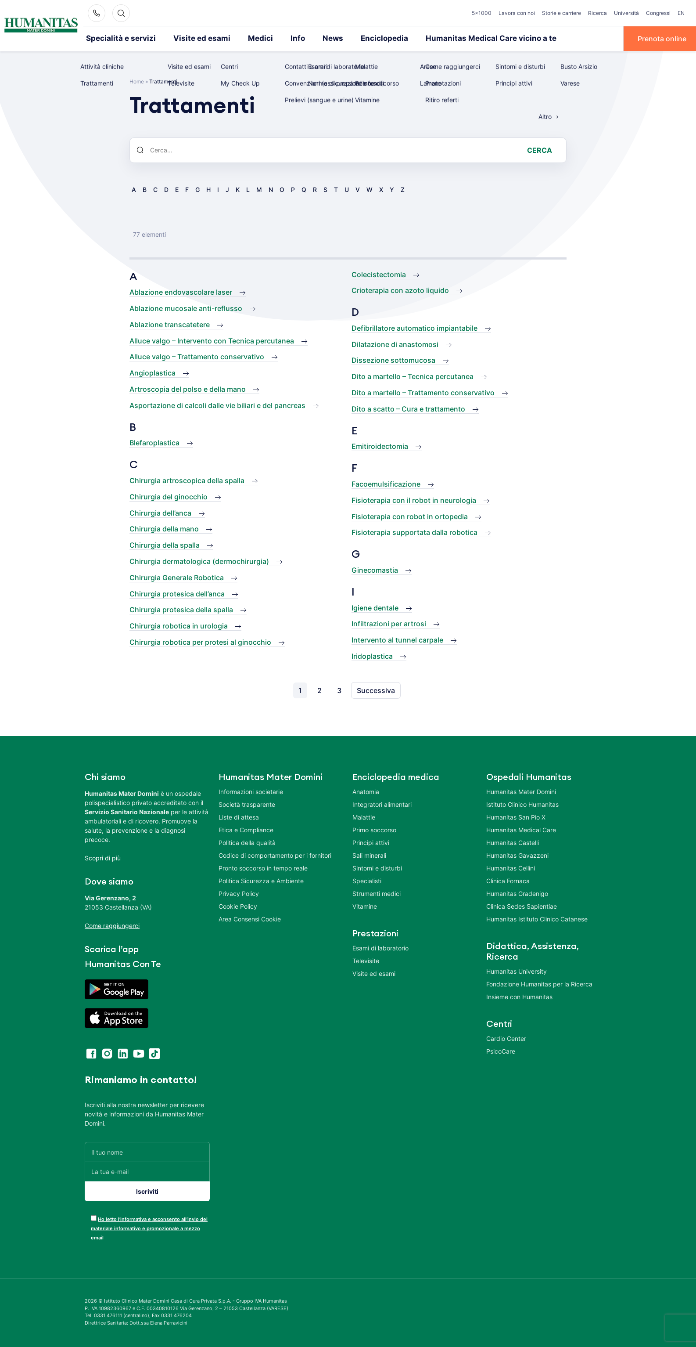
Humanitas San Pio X (515, 816)
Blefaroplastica (154, 442)
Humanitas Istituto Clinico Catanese (537, 918)
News (313, 38)
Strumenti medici (376, 893)
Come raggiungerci (112, 925)
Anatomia (365, 791)
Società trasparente (247, 804)
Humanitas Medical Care (521, 829)
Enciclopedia (361, 38)
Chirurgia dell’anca (160, 512)
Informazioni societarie (251, 791)
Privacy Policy (239, 893)
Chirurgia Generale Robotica (176, 576)
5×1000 (482, 13)
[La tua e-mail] (147, 1171)
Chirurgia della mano (164, 528)
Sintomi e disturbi (377, 867)
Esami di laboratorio (380, 947)
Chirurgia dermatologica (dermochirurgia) (199, 560)
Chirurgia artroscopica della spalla (186, 480)
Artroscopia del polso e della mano (187, 388)
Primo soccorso (374, 829)
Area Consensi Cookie (250, 918)
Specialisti (366, 880)
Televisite (365, 960)
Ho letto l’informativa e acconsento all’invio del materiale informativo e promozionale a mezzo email (149, 1228)
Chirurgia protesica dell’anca (177, 593)
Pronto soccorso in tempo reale (263, 867)
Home (136, 80)
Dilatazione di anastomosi (395, 343)
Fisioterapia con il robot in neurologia (414, 499)
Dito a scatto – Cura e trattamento (408, 408)
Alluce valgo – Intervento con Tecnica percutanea (211, 340)
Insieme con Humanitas (519, 996)
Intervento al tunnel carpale (397, 639)
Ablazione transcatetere (169, 323)
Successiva (376, 690)
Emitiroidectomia (380, 445)
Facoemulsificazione (386, 483)
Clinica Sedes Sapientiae (521, 906)
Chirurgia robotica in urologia (178, 625)
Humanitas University (516, 971)
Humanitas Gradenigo (517, 893)
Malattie (363, 816)
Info (279, 38)
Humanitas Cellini (510, 867)
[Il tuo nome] (147, 1151)
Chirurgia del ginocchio (168, 495)
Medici (244, 38)
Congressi (658, 13)
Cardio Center (506, 1038)
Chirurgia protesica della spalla (181, 609)
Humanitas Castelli (512, 842)
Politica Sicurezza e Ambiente (261, 880)
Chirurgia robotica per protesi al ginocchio (200, 641)
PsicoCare (500, 1050)
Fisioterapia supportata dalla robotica (414, 531)
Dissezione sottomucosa (393, 359)
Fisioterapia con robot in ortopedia (410, 515)
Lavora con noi (517, 13)
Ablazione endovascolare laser (180, 291)
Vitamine (364, 906)
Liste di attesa (239, 816)
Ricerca (597, 13)
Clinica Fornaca (508, 880)
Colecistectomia (379, 273)
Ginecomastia (375, 569)
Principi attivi (370, 842)
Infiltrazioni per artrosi (389, 623)
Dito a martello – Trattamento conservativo (423, 392)
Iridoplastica (372, 655)
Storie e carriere (561, 13)
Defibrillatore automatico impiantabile (414, 327)
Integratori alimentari (382, 804)
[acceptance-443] (94, 1218)
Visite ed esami (190, 38)
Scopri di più (103, 857)
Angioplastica (152, 372)
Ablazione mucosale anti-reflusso (185, 307)
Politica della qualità (247, 842)
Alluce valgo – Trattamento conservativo (196, 356)
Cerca (539, 149)
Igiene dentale (375, 607)
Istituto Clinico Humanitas (522, 804)
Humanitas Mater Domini (521, 791)
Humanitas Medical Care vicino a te (459, 38)
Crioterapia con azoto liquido (400, 289)
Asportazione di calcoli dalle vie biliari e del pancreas (217, 404)
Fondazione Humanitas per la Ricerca (539, 983)
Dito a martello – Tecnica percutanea (413, 376)
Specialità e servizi (117, 38)
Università (626, 13)
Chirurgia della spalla (164, 544)
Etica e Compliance (246, 829)
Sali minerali (369, 855)
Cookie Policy (238, 906)
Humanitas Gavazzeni (517, 855)
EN (681, 13)
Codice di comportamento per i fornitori (275, 855)
